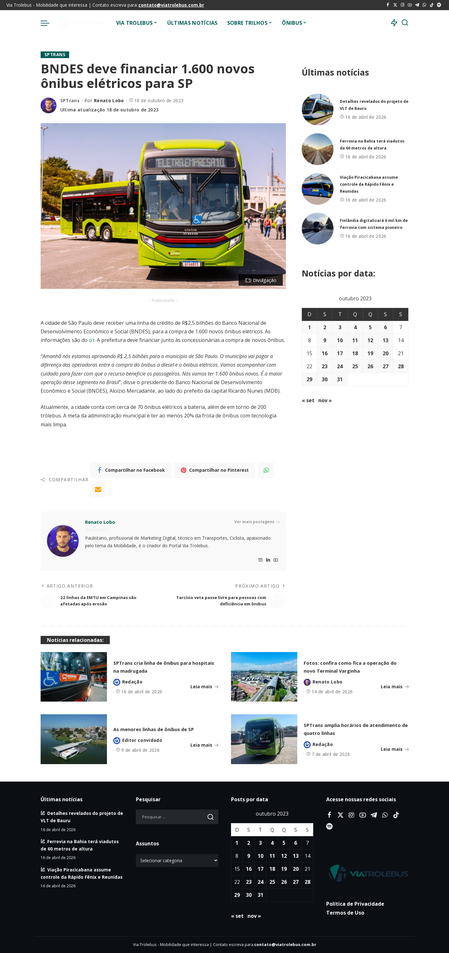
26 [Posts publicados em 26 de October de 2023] (370, 366)
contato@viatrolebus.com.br (171, 5)
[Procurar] (405, 23)
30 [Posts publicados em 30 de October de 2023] (324, 379)
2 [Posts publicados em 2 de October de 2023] (324, 327)
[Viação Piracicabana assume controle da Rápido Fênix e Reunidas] (317, 189)
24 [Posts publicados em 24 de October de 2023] (340, 366)
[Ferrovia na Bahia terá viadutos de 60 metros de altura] (317, 149)
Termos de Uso (345, 912)
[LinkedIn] (268, 560)
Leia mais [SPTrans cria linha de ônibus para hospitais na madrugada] (204, 687)
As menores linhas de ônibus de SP (164, 729)
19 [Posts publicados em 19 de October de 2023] (370, 353)
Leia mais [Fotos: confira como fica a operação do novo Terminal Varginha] (395, 691)
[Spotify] (439, 5)
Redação (132, 682)
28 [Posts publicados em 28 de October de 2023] (401, 366)
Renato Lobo (109, 101)
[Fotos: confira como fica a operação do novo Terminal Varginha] (264, 677)
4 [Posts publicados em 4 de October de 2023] (355, 327)
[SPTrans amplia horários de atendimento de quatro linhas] (264, 739)
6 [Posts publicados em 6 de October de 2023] (385, 327)
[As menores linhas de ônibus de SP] (74, 739)
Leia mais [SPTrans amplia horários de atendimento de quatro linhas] (395, 749)
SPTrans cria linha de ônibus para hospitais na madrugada (162, 666)
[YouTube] (409, 5)
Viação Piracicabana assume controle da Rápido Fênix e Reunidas (372, 184)
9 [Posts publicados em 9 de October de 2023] (324, 340)
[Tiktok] (431, 5)
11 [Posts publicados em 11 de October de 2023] (355, 340)
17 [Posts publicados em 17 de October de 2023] (340, 353)
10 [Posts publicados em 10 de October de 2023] (340, 340)
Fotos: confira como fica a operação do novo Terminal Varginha (349, 666)
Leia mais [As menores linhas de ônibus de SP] (204, 749)
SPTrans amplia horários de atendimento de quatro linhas (354, 729)
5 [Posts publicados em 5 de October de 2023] (370, 327)
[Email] (98, 489)
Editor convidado (142, 744)
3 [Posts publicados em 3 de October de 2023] (340, 327)
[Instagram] (402, 5)
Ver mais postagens (257, 522)
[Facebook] (388, 5)
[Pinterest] (214, 470)
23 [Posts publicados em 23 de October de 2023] (324, 366)
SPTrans (55, 55)
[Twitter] (395, 5)
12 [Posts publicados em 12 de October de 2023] (370, 340)
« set (308, 400)
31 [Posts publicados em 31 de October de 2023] (340, 379)
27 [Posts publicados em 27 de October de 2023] (385, 366)
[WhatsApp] (424, 5)
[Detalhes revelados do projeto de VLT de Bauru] (317, 109)
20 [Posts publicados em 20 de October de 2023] (385, 353)
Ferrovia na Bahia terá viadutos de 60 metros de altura (369, 144)
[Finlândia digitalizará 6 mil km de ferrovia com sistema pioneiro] (317, 228)
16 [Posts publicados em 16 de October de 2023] (324, 353)
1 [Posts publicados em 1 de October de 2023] (309, 327)
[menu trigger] (48, 23)
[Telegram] (417, 5)
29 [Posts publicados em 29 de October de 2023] (309, 379)
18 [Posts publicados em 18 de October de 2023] (355, 353)
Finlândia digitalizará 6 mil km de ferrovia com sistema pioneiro (374, 224)
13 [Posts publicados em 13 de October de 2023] (385, 340)
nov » (325, 400)
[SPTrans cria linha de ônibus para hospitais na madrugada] (74, 677)
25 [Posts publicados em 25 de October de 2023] (355, 366)
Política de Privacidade (355, 904)
